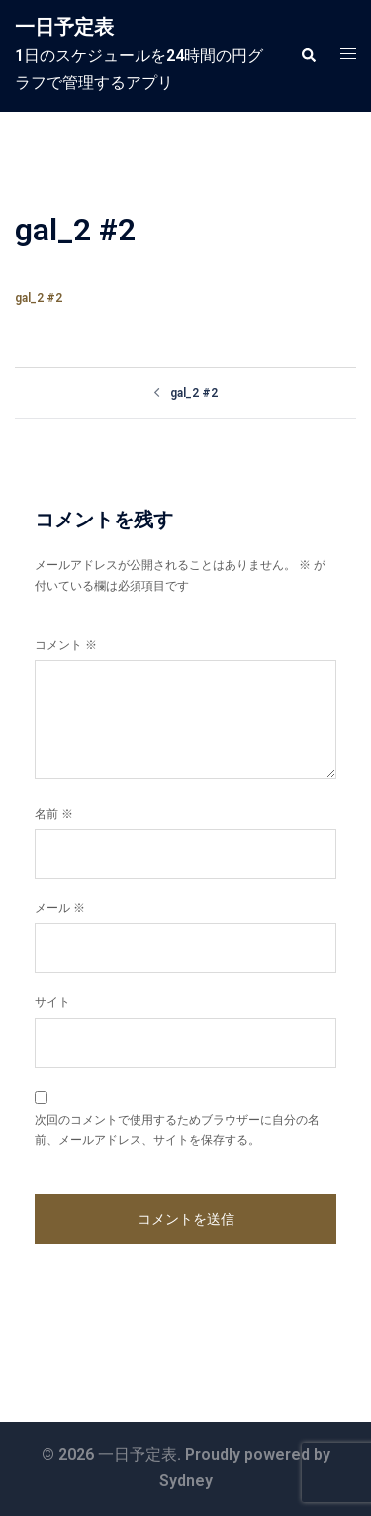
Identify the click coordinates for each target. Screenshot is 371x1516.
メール (60, 908)
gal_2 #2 (38, 298)
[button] (308, 55)
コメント (66, 645)
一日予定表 (64, 27)
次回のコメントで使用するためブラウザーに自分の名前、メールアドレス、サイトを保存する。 (177, 1130)
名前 (54, 814)
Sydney (186, 1480)
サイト (52, 1002)
